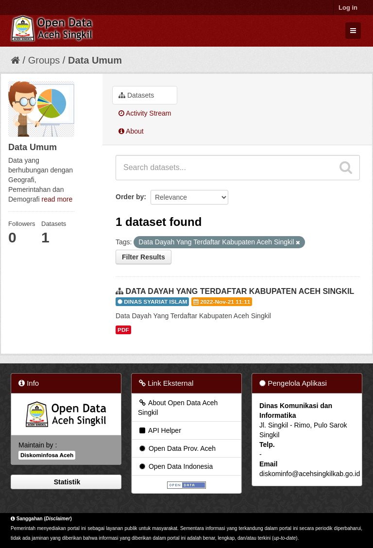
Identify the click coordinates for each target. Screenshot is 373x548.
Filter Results (143, 257)
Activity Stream (145, 113)
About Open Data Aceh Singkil (178, 407)
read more (56, 199)
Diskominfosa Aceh (46, 455)
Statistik (66, 482)
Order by (130, 197)
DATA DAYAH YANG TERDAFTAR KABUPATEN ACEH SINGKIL (239, 291)
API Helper (159, 430)
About (131, 131)
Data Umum (95, 60)
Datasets (136, 95)
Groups (44, 60)
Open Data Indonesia (175, 466)
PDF (123, 329)
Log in (348, 7)
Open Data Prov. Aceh (177, 448)
